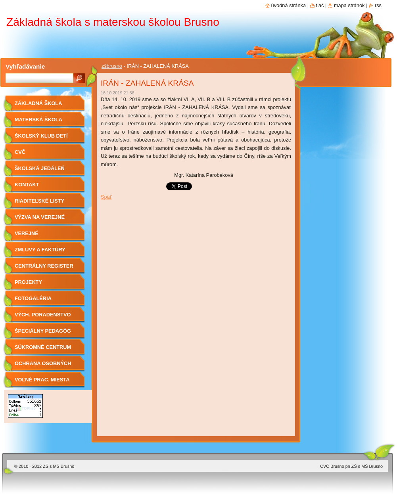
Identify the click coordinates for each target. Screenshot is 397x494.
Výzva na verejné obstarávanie (40, 220)
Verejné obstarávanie (34, 236)
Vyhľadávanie (25, 66)
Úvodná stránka (288, 5)
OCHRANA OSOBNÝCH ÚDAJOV (43, 366)
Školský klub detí (41, 136)
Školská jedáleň (40, 168)
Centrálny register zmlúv (44, 268)
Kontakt (27, 185)
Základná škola (38, 103)
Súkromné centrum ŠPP (43, 350)
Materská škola (38, 120)
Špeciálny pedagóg (43, 331)
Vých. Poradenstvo (43, 315)
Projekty (28, 282)
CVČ (20, 152)
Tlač (320, 5)
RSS (378, 5)
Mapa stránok (349, 5)
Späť (106, 197)
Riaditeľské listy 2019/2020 (39, 203)
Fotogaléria (33, 298)
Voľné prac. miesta (42, 380)
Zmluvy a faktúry (40, 250)
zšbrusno (112, 66)
